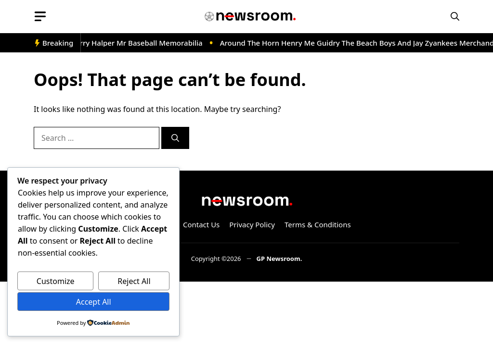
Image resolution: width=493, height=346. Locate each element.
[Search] (175, 138)
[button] (455, 17)
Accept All (93, 302)
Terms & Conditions (318, 224)
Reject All (133, 281)
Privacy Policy (252, 224)
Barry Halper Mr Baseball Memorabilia (139, 43)
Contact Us (201, 224)
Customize (56, 281)
